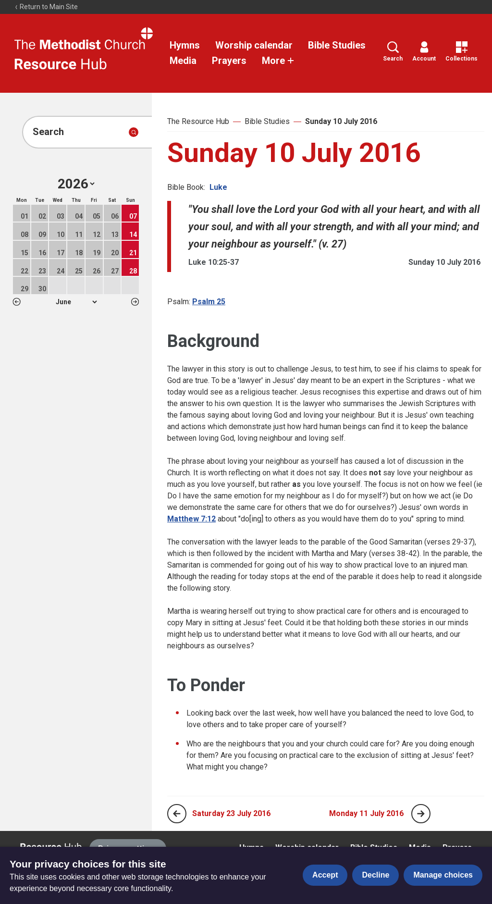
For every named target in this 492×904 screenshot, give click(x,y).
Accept (325, 875)
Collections (461, 51)
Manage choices (443, 875)
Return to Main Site (46, 7)
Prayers (229, 60)
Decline (375, 875)
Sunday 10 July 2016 (341, 121)
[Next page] (420, 813)
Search (393, 51)
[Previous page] (176, 813)
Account (424, 51)
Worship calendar (254, 45)
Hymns (185, 45)
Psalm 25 (208, 301)
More (278, 60)
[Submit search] (133, 132)
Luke (218, 187)
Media (183, 60)
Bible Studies (337, 45)
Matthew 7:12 (191, 518)
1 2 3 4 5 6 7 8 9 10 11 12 (76, 301)
